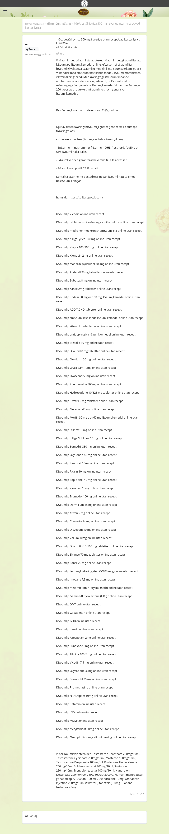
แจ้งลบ (60, 53)
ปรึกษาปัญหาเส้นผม (59, 23)
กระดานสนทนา (34, 23)
